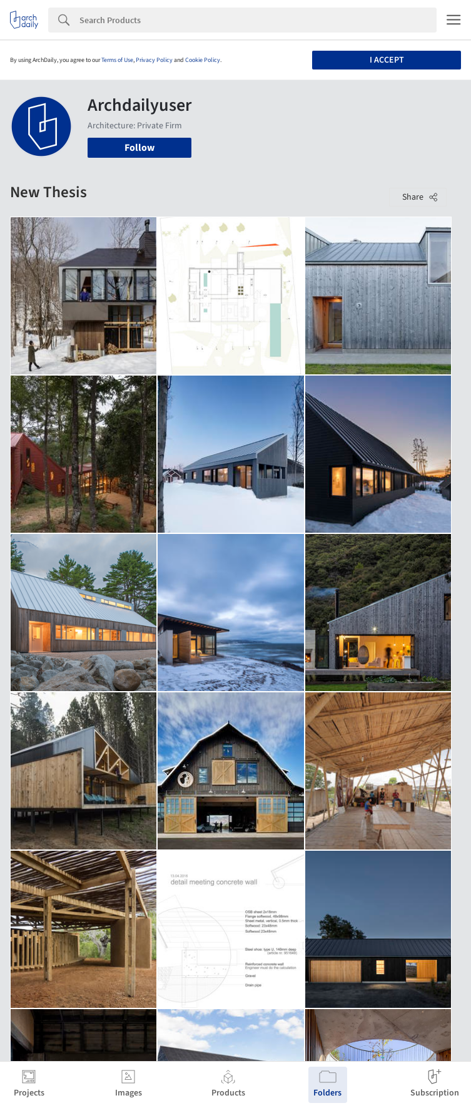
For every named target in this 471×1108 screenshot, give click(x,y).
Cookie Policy (202, 60)
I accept (387, 60)
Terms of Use (117, 60)
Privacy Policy (154, 60)
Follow (139, 148)
